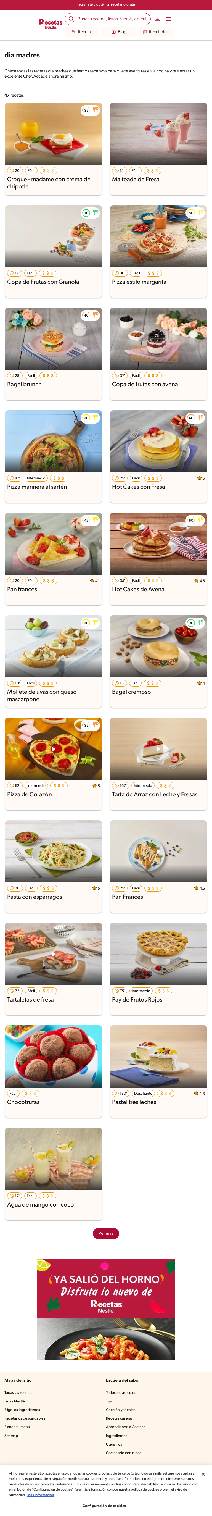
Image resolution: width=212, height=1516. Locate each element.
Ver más (106, 1233)
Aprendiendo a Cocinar (125, 1427)
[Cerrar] (203, 1474)
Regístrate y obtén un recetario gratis (106, 4)
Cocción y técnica (121, 1410)
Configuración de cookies (104, 1506)
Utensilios (114, 1445)
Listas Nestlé (14, 1401)
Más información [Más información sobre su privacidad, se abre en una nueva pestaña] (40, 1495)
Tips (109, 1401)
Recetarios (155, 32)
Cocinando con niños (123, 1453)
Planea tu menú (17, 1427)
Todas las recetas (18, 1393)
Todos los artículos (121, 1393)
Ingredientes (116, 1436)
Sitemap (11, 1436)
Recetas (82, 32)
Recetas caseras (119, 1419)
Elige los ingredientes (22, 1410)
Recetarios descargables (24, 1419)
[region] (106, 1490)
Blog (119, 32)
